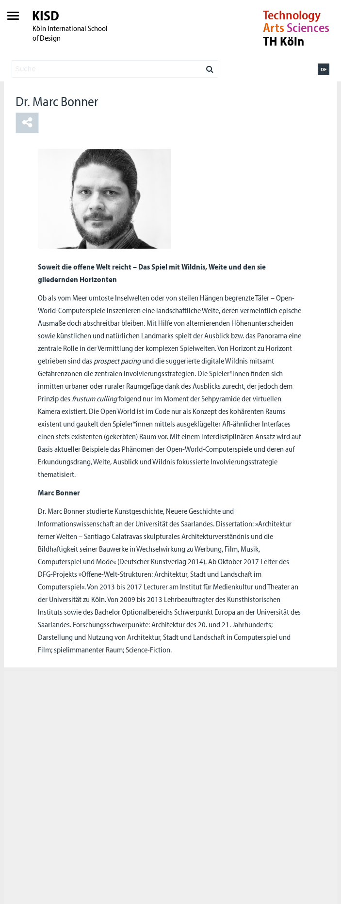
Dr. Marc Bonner (57, 101)
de (323, 69)
